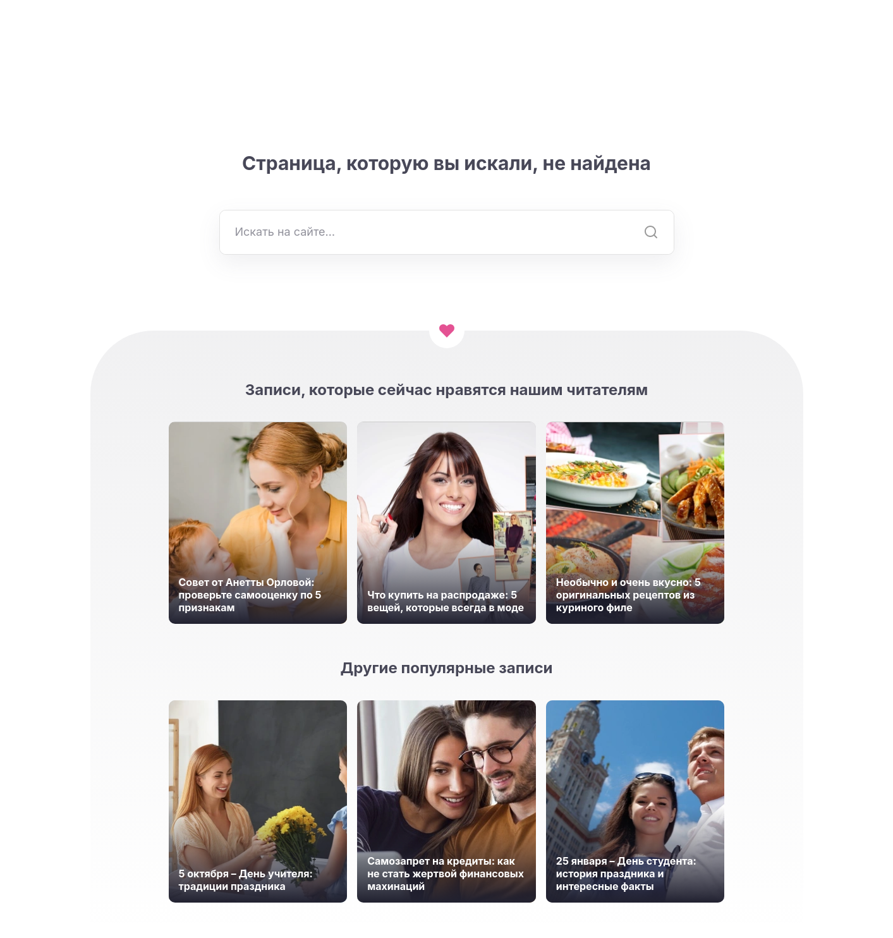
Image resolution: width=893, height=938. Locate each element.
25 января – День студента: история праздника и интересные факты (626, 873)
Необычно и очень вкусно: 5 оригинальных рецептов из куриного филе (628, 595)
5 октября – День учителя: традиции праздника (246, 879)
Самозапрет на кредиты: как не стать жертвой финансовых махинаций (445, 873)
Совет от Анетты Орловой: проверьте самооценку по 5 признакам (250, 595)
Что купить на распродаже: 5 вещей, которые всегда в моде (445, 601)
